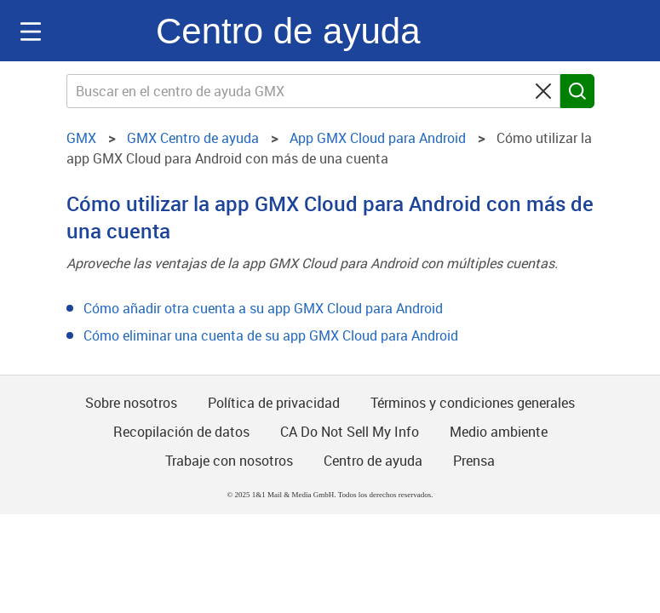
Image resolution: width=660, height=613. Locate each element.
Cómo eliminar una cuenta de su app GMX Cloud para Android (270, 335)
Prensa (474, 460)
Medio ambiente (499, 431)
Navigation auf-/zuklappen (30, 31)
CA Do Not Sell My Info (349, 431)
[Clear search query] (543, 91)
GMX (103, 30)
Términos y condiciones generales (472, 402)
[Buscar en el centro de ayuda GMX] (313, 91)
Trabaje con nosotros (229, 460)
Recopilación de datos (181, 431)
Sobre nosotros (131, 402)
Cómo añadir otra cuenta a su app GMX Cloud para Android (263, 308)
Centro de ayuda (288, 31)
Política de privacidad (274, 402)
